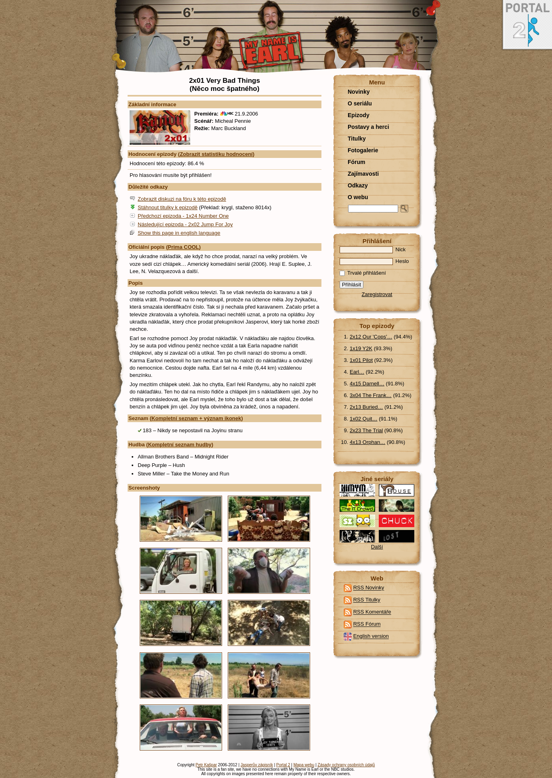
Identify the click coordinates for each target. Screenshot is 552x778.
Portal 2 (283, 765)
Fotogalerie (363, 150)
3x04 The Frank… (371, 395)
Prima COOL (183, 247)
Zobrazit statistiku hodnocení (216, 154)
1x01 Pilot (361, 360)
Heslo (374, 261)
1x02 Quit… (364, 419)
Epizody (358, 115)
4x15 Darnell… (367, 384)
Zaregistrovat (377, 294)
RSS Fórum (367, 624)
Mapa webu (304, 765)
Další (377, 547)
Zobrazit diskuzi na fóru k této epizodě (182, 199)
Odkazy (358, 185)
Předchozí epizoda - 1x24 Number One (183, 216)
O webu (358, 197)
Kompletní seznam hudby (179, 445)
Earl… (357, 372)
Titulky (357, 138)
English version (371, 636)
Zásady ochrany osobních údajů (346, 765)
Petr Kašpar (206, 765)
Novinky (358, 91)
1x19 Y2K (361, 348)
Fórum (356, 162)
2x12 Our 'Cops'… (371, 337)
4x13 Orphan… (367, 442)
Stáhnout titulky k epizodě (167, 207)
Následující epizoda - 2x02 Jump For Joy (185, 224)
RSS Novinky (368, 588)
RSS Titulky (366, 600)
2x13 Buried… (366, 407)
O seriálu (360, 103)
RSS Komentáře (372, 612)
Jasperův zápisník (257, 765)
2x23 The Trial (366, 430)
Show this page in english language (179, 233)
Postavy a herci (368, 127)
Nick (373, 249)
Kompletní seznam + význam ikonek (196, 418)
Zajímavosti (363, 173)
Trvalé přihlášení (363, 273)
